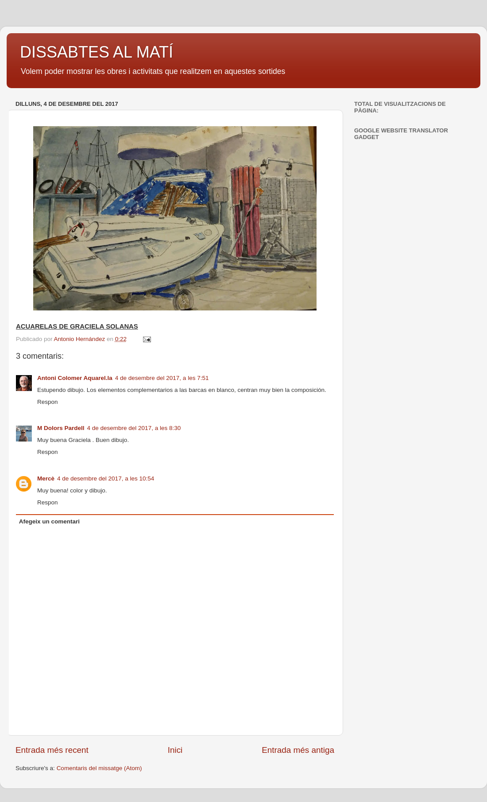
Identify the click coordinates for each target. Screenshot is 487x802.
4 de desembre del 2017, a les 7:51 (162, 378)
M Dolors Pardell (61, 428)
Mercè (45, 478)
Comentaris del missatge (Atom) (99, 768)
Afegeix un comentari (49, 521)
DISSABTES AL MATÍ (96, 52)
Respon (47, 402)
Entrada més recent (52, 750)
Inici (175, 750)
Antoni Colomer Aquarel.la (74, 378)
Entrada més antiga (298, 750)
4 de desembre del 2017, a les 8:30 (134, 428)
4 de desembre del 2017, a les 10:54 (105, 478)
